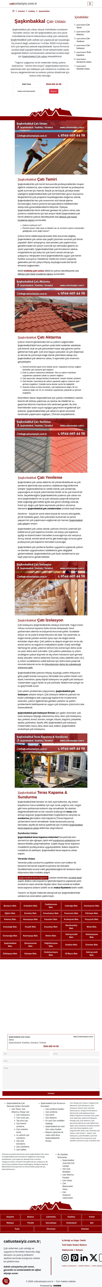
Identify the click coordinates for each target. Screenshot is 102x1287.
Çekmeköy (51, 1217)
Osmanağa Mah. (10, 936)
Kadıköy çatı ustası (34, 270)
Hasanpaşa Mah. (30, 919)
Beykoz (30, 1217)
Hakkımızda (67, 1250)
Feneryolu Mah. (71, 913)
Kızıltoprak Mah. (71, 919)
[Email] (76, 1053)
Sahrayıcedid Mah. (71, 935)
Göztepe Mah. (30, 954)
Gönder (51, 1093)
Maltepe (10, 1223)
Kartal (91, 1217)
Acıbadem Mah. (30, 906)
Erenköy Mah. (30, 913)
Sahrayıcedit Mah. (92, 953)
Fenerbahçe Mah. (51, 913)
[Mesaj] (51, 1077)
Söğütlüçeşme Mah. (51, 944)
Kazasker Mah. (51, 919)
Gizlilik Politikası (84, 1266)
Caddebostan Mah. (51, 905)
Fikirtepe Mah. (91, 913)
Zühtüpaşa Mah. (10, 954)
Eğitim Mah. (10, 913)
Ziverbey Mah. (91, 945)
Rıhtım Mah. (51, 936)
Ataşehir (10, 1217)
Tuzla (17, 1229)
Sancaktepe (51, 1223)
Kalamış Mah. (10, 919)
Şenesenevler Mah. (30, 944)
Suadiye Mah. (71, 945)
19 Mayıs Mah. (71, 954)
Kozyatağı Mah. (10, 927)
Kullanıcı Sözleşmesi (69, 1266)
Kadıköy (71, 1217)
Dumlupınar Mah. (92, 906)
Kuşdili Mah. (30, 927)
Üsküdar (85, 1229)
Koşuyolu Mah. (92, 919)
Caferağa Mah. (71, 906)
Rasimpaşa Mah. (30, 936)
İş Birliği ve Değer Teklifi (74, 1240)
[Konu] (51, 1060)
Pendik (30, 1223)
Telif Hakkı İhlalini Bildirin (74, 1245)
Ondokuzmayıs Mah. (51, 953)
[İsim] (26, 1053)
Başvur (54, 91)
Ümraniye (51, 1229)
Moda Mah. (92, 927)
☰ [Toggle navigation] (90, 3)
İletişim (79, 1250)
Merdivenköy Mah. (71, 926)
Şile (91, 1223)
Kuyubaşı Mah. (51, 927)
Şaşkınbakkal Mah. (10, 944)
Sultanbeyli (71, 1223)
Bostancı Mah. (10, 906)
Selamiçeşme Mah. (92, 935)
